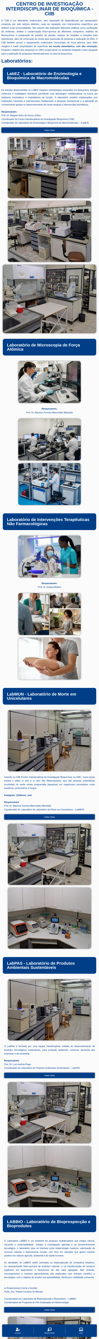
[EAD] (81, 1330)
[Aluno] (18, 1330)
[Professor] (49, 1330)
